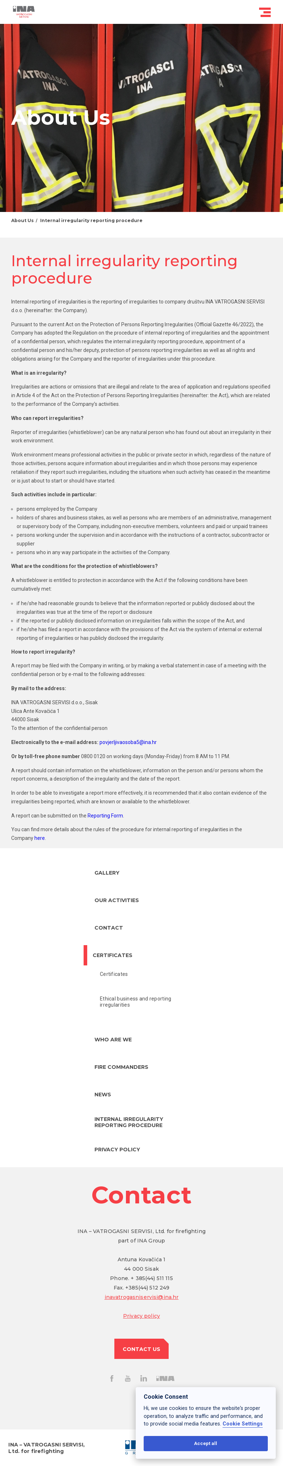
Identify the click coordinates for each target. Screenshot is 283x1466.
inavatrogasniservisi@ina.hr (142, 1297)
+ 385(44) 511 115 (152, 1278)
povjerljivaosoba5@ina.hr (128, 742)
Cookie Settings (243, 1424)
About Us (22, 220)
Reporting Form (105, 816)
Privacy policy (141, 1316)
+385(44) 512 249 (147, 1287)
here (39, 838)
